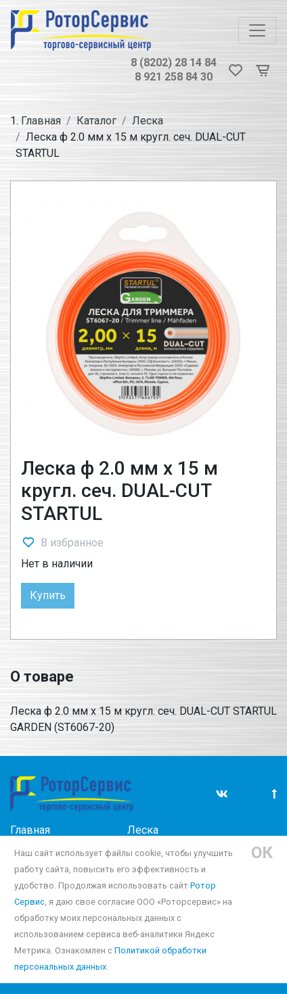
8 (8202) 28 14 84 (174, 62)
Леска (147, 120)
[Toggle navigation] (257, 30)
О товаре (42, 676)
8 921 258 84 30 (174, 76)
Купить (48, 595)
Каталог (96, 120)
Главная (41, 120)
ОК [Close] (262, 852)
